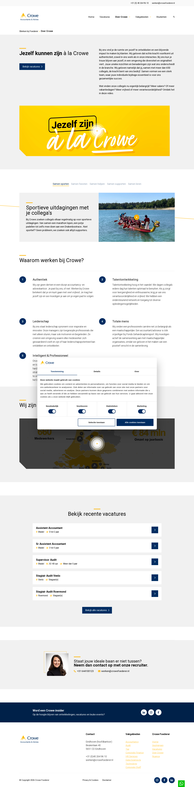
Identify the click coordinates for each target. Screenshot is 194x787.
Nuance (156, 756)
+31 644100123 (85, 671)
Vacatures (105, 17)
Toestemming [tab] (57, 371)
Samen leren (134, 184)
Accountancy (132, 741)
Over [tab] (137, 371)
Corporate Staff (133, 767)
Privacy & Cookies (90, 780)
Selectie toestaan (96, 422)
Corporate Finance (135, 752)
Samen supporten (116, 184)
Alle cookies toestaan (135, 422)
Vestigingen (157, 745)
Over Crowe (121, 17)
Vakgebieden (141, 17)
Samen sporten (61, 184)
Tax (127, 749)
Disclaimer (106, 780)
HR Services (132, 756)
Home (91, 17)
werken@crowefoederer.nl (163, 3)
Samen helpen (97, 184)
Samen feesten (79, 184)
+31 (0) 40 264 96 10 (140, 3)
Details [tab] (97, 371)
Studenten (161, 17)
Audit (128, 745)
